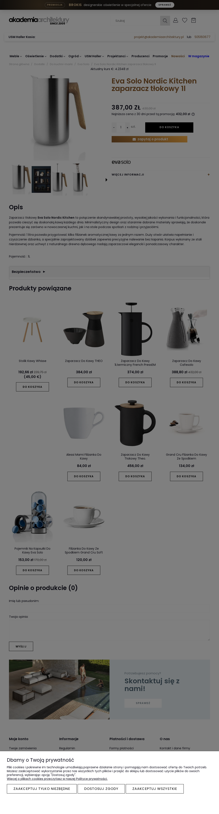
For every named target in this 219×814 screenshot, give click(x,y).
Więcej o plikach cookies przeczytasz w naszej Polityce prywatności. (57, 779)
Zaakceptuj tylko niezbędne (41, 788)
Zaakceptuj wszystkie (154, 788)
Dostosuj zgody (101, 788)
